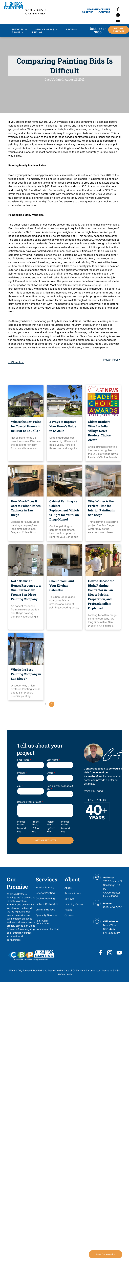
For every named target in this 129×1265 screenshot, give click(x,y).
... (71, 704)
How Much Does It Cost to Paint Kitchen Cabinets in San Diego (26, 508)
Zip (19, 785)
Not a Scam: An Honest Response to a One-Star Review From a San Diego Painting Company (26, 590)
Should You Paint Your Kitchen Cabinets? (61, 585)
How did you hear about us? (60, 787)
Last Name (52, 759)
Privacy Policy (64, 974)
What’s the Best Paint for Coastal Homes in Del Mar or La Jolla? (26, 426)
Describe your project (29, 801)
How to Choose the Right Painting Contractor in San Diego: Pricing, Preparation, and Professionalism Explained (101, 594)
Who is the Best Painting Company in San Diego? (26, 674)
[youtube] (117, 21)
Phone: (21, 772)
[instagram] (117, 15)
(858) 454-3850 (112, 907)
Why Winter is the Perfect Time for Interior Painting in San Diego (101, 508)
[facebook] (117, 10)
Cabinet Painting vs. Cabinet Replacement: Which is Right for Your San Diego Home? (64, 510)
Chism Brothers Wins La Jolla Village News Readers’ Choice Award (99, 431)
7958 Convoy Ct (112, 881)
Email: (50, 772)
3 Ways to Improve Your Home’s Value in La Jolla (62, 426)
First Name (23, 759)
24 (77, 704)
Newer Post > (112, 359)
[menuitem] (98, 9)
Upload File (21, 830)
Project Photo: (21, 823)
